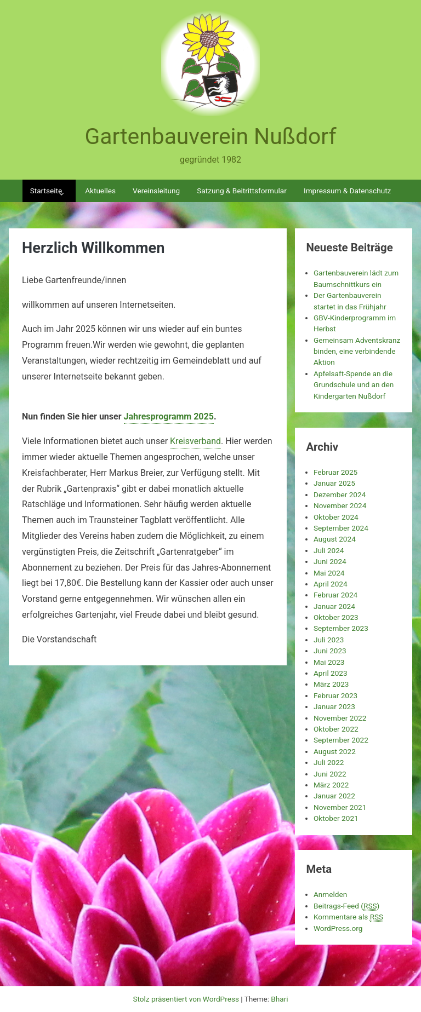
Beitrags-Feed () (346, 906)
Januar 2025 (334, 483)
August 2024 (335, 538)
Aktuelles (100, 190)
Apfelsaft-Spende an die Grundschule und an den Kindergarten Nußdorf (354, 384)
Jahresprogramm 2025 (169, 416)
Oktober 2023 (336, 617)
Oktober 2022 (336, 729)
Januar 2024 (334, 606)
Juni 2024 (330, 561)
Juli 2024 (329, 550)
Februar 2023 (335, 695)
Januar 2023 (334, 706)
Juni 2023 (330, 650)
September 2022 (341, 739)
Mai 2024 (329, 572)
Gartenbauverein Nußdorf (210, 136)
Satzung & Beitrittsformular (242, 190)
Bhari (279, 998)
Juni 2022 (330, 773)
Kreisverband (195, 441)
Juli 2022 (329, 762)
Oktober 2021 (336, 818)
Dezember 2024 (340, 494)
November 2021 (340, 807)
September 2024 (341, 528)
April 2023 (331, 673)
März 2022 (331, 784)
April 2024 (331, 583)
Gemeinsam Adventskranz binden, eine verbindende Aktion (357, 351)
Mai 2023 (329, 662)
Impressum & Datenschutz (347, 190)
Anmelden (330, 894)
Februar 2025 (335, 472)
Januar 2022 (334, 795)
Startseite (46, 190)
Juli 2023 (329, 639)
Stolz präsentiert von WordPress (187, 998)
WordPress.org (338, 928)
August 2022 (335, 751)
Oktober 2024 (336, 517)
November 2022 (340, 718)
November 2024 (340, 505)
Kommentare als (348, 917)
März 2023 (331, 684)
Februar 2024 (335, 594)
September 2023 (341, 628)
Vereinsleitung (156, 190)
